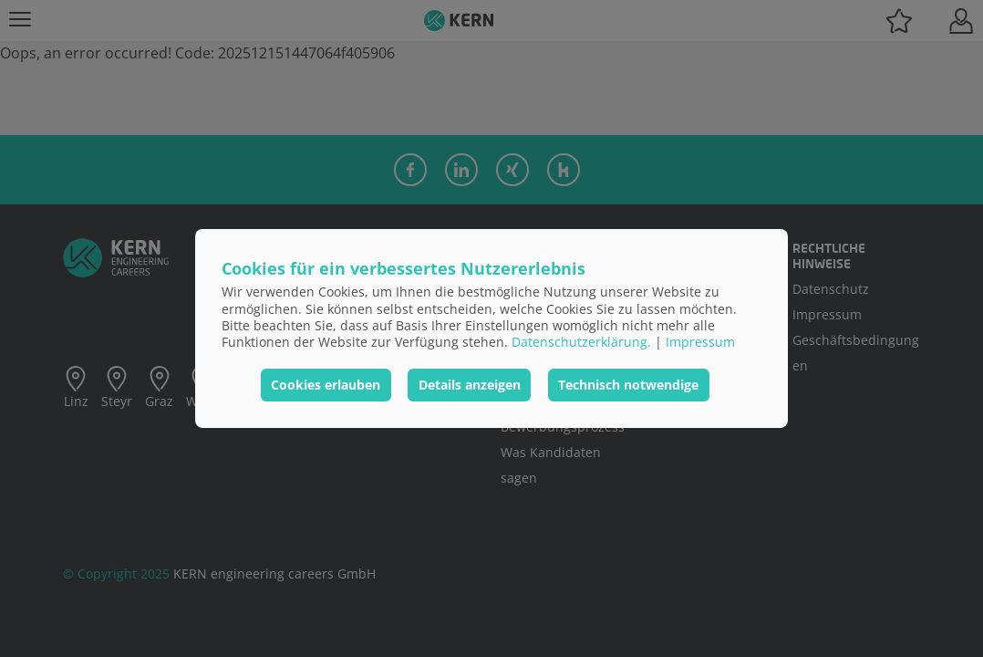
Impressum (700, 341)
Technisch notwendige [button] (628, 384)
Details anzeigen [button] (470, 384)
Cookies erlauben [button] (325, 384)
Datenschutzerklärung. (581, 341)
